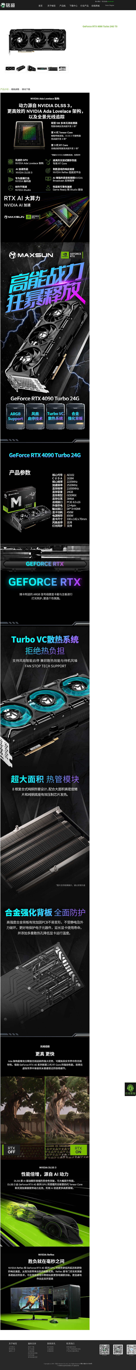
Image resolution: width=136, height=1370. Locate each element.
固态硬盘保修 (32, 1353)
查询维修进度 (32, 1357)
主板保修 (31, 1351)
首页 (40, 6)
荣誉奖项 (12, 1349)
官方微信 (118, 1354)
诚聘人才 (12, 1351)
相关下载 (31, 1347)
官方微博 (104, 1354)
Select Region (109, 5)
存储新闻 (50, 1351)
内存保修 (31, 1355)
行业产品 (84, 6)
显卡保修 (31, 1349)
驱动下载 (26, 89)
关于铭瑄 (51, 6)
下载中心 (73, 6)
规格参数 (15, 89)
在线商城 (95, 6)
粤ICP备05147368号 (86, 1363)
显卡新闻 (50, 1347)
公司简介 (12, 1347)
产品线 (62, 6)
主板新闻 (50, 1349)
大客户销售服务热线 (73, 1349)
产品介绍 (4, 89)
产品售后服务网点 (72, 1351)
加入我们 (98, 1)
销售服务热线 (71, 1347)
